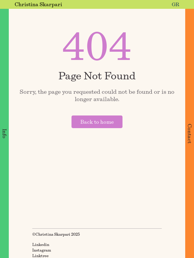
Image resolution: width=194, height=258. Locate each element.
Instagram (41, 250)
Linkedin (40, 244)
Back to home (97, 122)
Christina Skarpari (38, 4)
